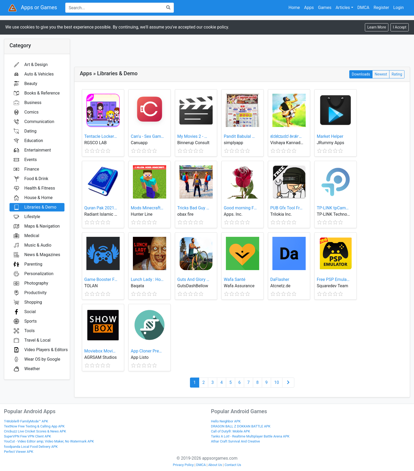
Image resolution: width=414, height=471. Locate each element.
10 (276, 382)
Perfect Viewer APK (18, 452)
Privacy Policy (183, 465)
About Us (215, 465)
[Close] (399, 27)
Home (294, 7)
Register (381, 7)
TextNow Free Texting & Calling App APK (34, 426)
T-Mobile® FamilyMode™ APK (26, 421)
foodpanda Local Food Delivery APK (31, 447)
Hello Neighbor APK (226, 421)
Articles (343, 7)
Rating (397, 74)
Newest (381, 74)
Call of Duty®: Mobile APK (230, 431)
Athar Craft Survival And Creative (235, 441)
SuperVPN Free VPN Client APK (27, 436)
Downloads (361, 74)
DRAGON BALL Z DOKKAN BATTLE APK (241, 426)
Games (324, 7)
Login (398, 7)
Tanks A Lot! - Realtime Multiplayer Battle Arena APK (250, 436)
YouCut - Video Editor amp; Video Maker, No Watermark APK (49, 441)
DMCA (363, 7)
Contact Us (233, 465)
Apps (309, 7)
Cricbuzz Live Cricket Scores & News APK (35, 431)
